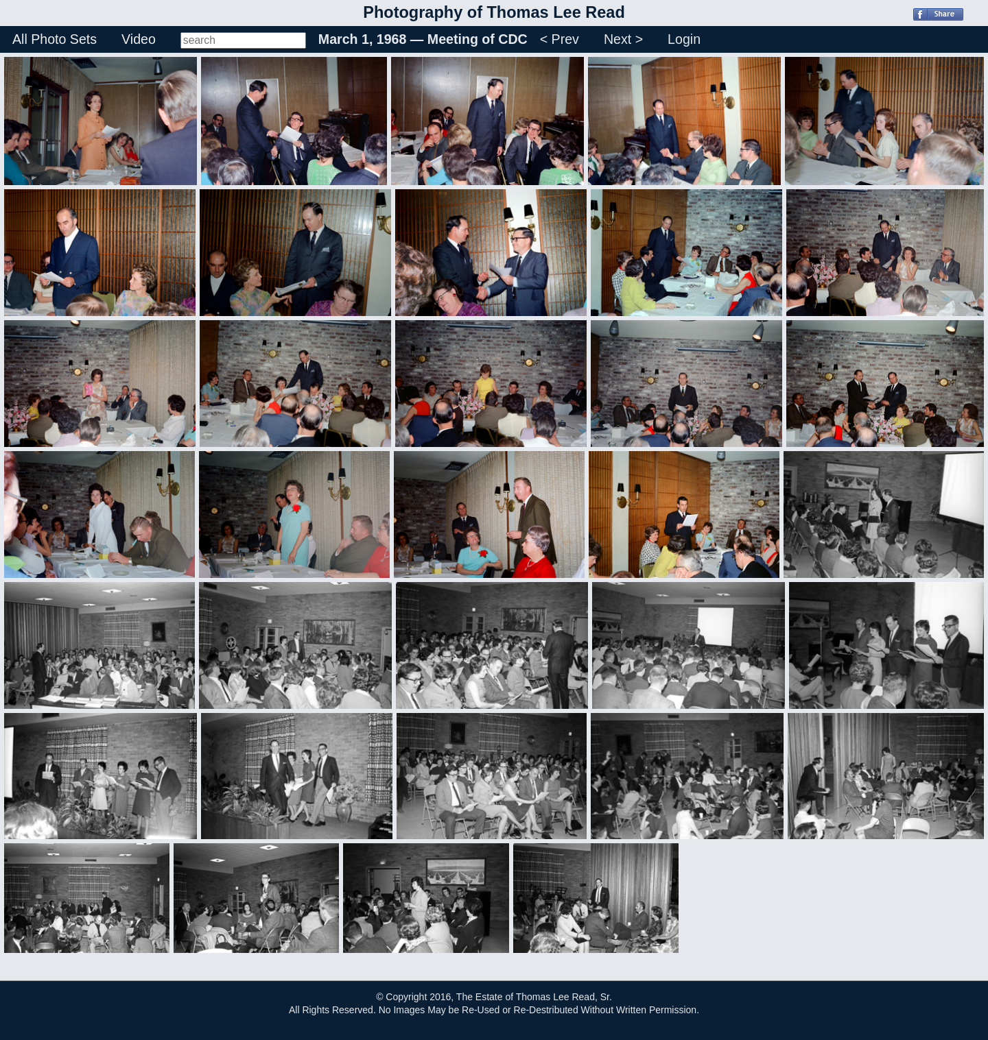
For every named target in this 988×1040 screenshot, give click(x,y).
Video (138, 39)
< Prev (559, 39)
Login (684, 39)
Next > (623, 39)
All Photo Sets (54, 39)
